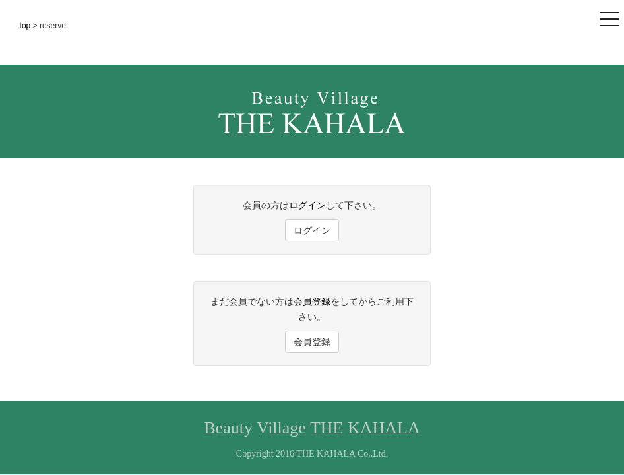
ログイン (307, 205)
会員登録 (312, 301)
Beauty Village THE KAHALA (312, 427)
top (26, 25)
